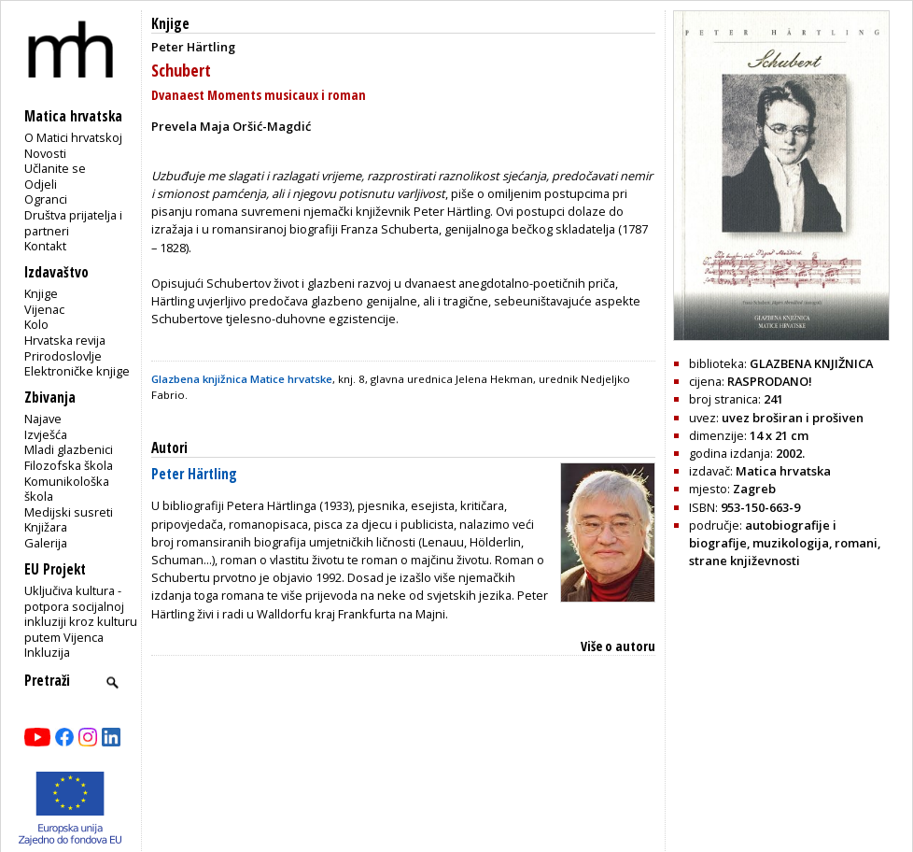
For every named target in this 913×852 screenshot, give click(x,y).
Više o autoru (618, 646)
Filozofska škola (68, 465)
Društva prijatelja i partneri (73, 222)
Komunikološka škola (66, 489)
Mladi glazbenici (68, 449)
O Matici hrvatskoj (73, 137)
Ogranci (45, 199)
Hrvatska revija (64, 340)
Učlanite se (55, 168)
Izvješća (45, 434)
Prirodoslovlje (63, 356)
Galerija (45, 542)
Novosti (45, 153)
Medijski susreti (68, 512)
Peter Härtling (194, 474)
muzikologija (790, 542)
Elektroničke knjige (77, 370)
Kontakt (45, 245)
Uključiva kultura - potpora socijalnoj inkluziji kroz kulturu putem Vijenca (80, 614)
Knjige (41, 293)
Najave (43, 418)
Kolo (36, 324)
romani (856, 542)
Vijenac (44, 309)
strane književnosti (744, 560)
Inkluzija (47, 652)
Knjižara (45, 526)
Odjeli (40, 184)
